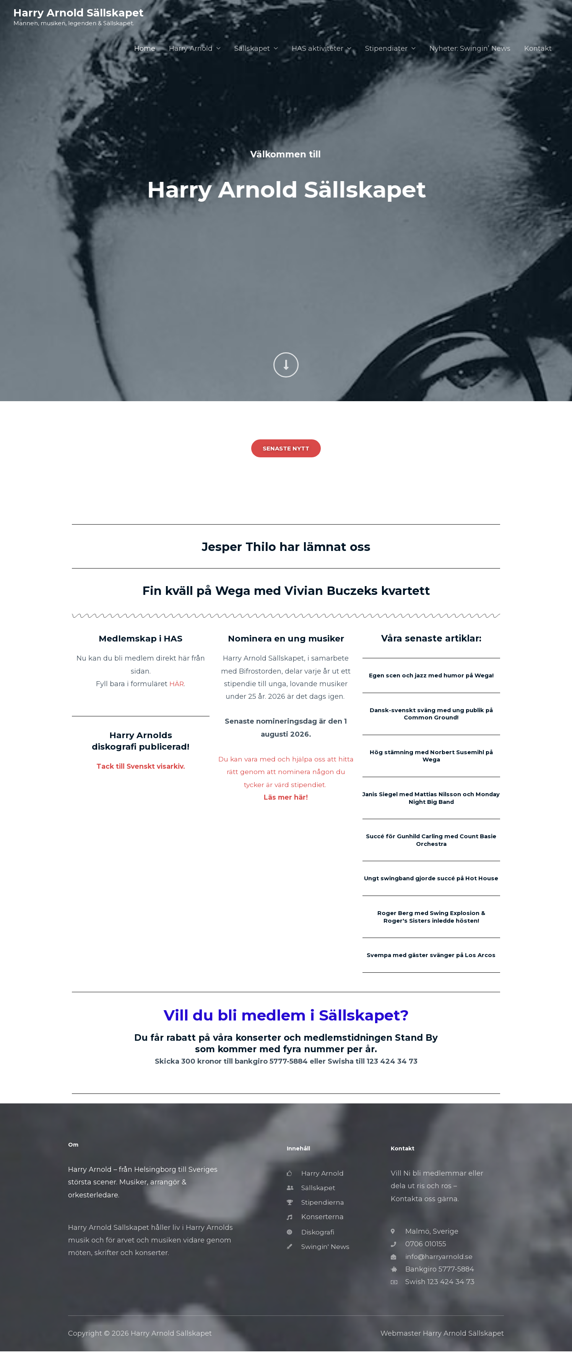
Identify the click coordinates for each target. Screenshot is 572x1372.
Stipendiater (386, 49)
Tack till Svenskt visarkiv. (140, 766)
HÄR (176, 684)
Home (144, 49)
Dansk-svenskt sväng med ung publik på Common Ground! (431, 721)
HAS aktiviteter (317, 49)
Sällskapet (252, 49)
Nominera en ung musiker (285, 638)
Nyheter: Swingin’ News (469, 49)
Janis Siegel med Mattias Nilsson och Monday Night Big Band (431, 804)
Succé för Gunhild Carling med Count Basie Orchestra (431, 846)
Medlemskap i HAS (141, 638)
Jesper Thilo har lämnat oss (286, 546)
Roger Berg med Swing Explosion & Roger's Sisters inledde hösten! (431, 929)
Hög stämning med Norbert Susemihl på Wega (431, 762)
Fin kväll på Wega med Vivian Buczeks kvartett (286, 590)
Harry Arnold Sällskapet (79, 12)
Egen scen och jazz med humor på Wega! (431, 679)
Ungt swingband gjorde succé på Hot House (431, 888)
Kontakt (538, 49)
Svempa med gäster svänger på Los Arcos (431, 971)
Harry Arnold (191, 49)
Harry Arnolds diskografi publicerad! (140, 741)
